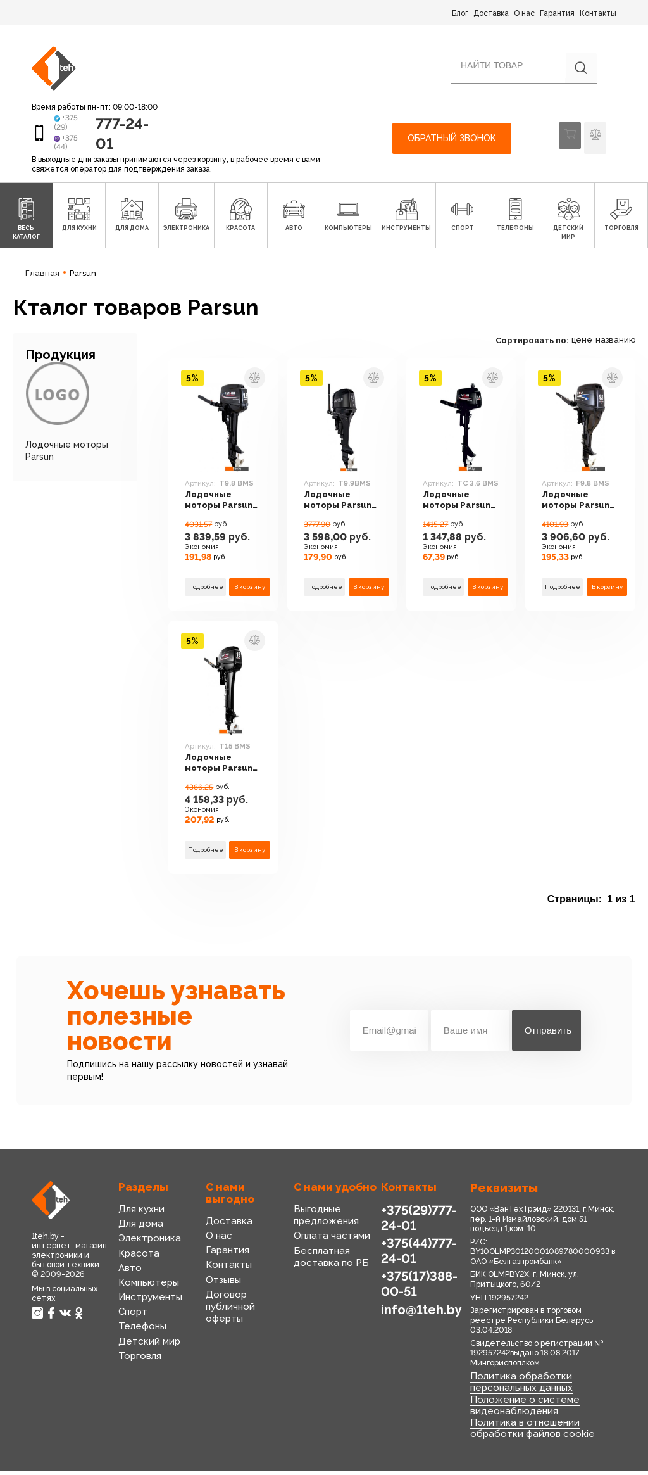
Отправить (548, 1039)
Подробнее (205, 594)
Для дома (139, 1232)
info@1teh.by (420, 1313)
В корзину (249, 594)
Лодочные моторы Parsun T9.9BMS (342, 511)
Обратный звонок (452, 142)
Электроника (147, 1247)
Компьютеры (146, 1291)
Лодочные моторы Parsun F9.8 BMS (580, 511)
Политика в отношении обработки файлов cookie (527, 1432)
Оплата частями (329, 1244)
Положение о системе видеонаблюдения (520, 1410)
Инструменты (148, 1305)
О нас (524, 13)
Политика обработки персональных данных (519, 1389)
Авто (129, 1276)
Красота (137, 1262)
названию (615, 348)
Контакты (598, 13)
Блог (460, 13)
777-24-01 (115, 137)
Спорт (132, 1320)
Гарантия (557, 13)
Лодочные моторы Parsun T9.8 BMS (223, 511)
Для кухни (140, 1217)
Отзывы (223, 1288)
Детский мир (147, 1350)
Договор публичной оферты (229, 1315)
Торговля (138, 1364)
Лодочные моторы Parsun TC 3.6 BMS (461, 511)
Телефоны (141, 1335)
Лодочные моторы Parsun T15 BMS (223, 774)
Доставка (491, 13)
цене (581, 348)
